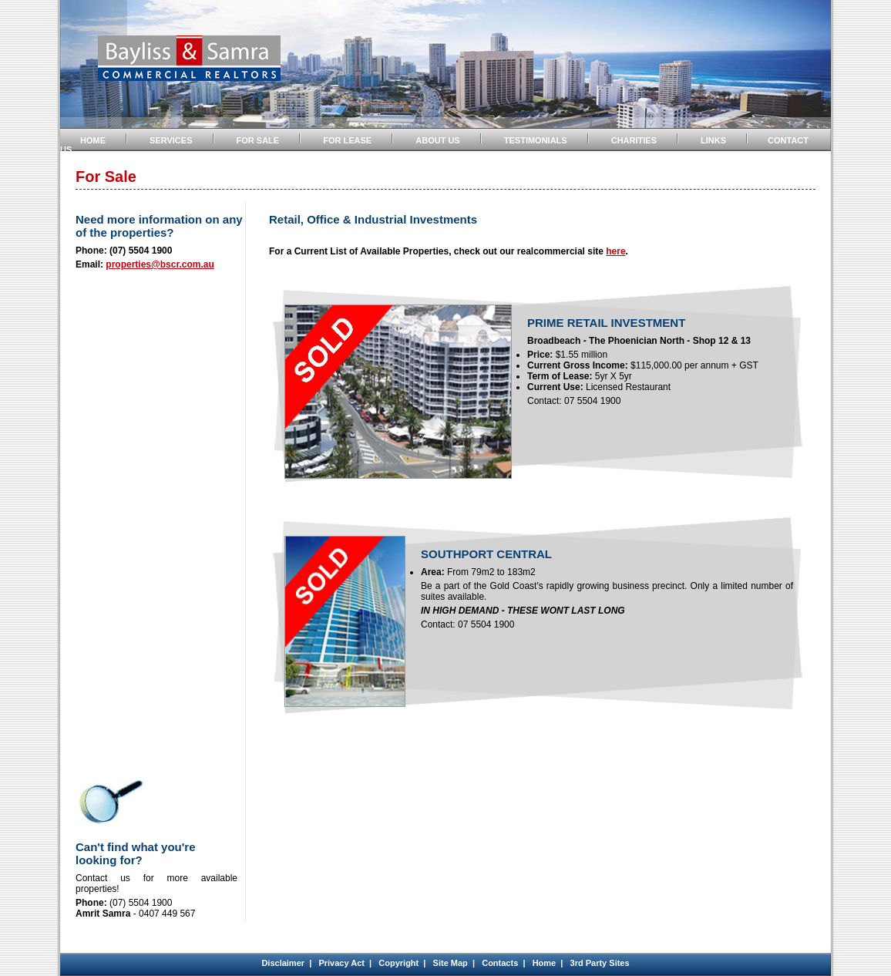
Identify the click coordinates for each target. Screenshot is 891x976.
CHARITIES (634, 140)
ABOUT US (437, 140)
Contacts (500, 963)
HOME (93, 140)
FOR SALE (258, 140)
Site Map (450, 963)
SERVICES (171, 140)
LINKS (713, 140)
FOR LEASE (347, 140)
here (615, 251)
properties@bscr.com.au (160, 264)
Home (544, 963)
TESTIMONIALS (535, 140)
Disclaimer (282, 963)
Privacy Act (341, 963)
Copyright (398, 963)
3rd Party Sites (600, 963)
